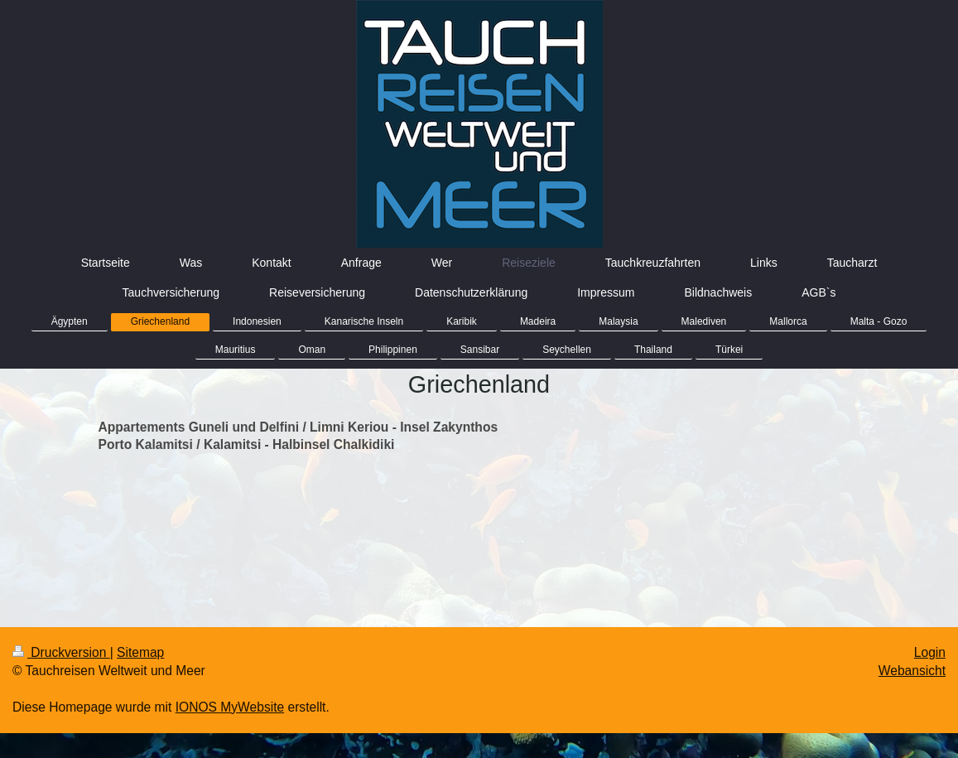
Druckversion (61, 652)
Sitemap (140, 652)
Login (930, 652)
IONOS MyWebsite (230, 707)
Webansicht (912, 671)
